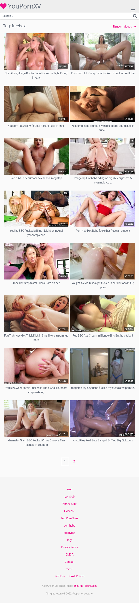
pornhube (69, 525)
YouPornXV (20, 6)
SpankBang (91, 585)
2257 (69, 569)
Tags (70, 540)
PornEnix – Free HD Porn (69, 576)
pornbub (69, 496)
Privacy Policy (69, 547)
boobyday (69, 533)
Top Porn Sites (69, 518)
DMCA (69, 554)
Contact (69, 562)
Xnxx (70, 489)
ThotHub (78, 585)
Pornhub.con (69, 504)
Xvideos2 (69, 511)
